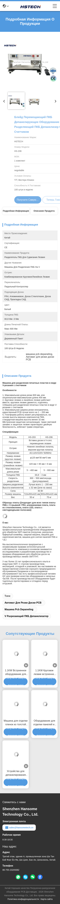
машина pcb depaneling (19, 609)
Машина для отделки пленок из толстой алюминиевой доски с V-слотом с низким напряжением (15, 722)
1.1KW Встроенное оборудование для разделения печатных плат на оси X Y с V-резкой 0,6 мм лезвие (15, 672)
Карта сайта (47, 899)
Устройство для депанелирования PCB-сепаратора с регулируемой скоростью (15, 773)
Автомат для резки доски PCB (23, 602)
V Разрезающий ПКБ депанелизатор (26, 616)
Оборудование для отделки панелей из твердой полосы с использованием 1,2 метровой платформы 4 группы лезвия (44, 722)
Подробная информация (16, 211)
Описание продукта (44, 211)
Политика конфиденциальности (23, 899)
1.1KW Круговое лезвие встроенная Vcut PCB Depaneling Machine (44, 672)
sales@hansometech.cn (19, 827)
